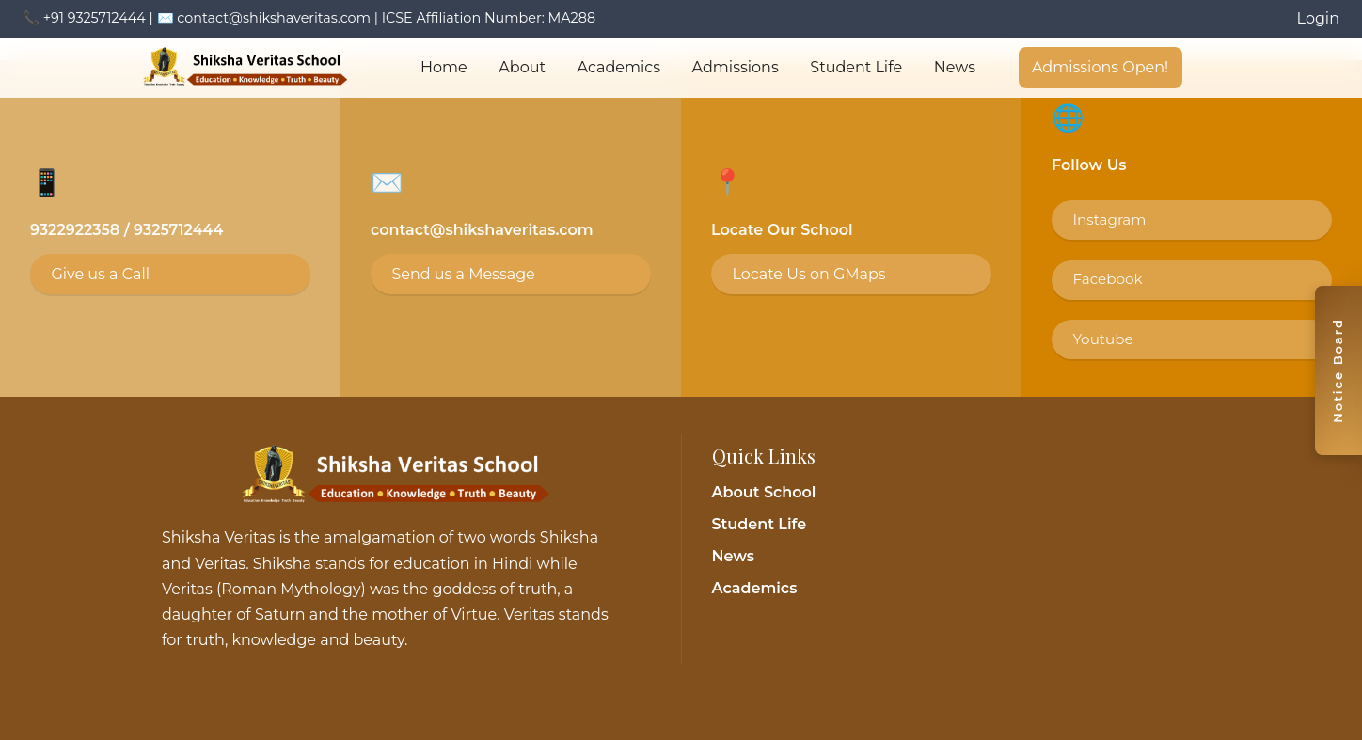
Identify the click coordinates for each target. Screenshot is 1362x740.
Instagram (1109, 219)
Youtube (1102, 339)
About (522, 67)
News (954, 67)
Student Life (856, 67)
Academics (619, 67)
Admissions (735, 67)
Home (443, 67)
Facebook (1107, 279)
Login (1318, 18)
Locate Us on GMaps (808, 274)
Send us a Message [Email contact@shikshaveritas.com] (462, 274)
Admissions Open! (1100, 67)
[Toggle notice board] (1338, 370)
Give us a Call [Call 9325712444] (100, 274)
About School (764, 492)
